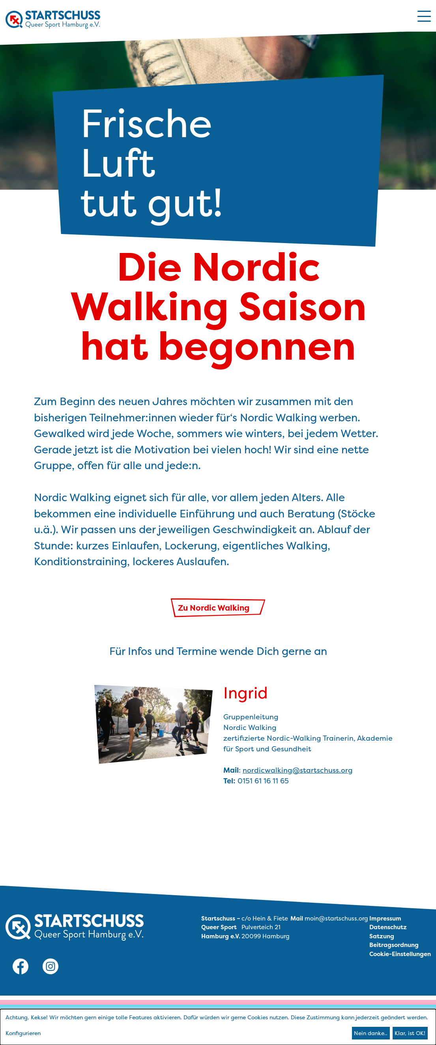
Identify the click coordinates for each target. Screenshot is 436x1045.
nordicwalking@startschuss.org (298, 770)
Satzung (381, 936)
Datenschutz (388, 927)
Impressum (385, 918)
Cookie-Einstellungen (400, 954)
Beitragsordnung (394, 945)
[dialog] (218, 1027)
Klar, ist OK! (410, 1033)
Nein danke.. (370, 1033)
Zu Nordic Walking (214, 607)
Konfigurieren (23, 1033)
